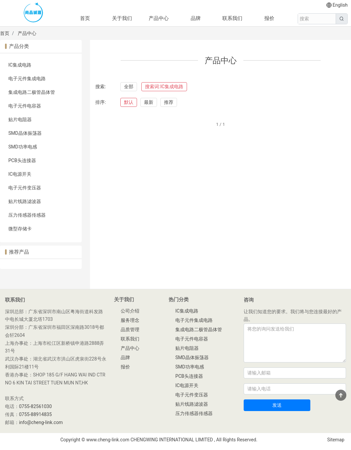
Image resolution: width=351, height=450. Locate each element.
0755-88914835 (35, 414)
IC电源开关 (19, 174)
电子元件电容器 (24, 106)
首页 (85, 18)
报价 (269, 18)
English (337, 5)
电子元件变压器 (24, 187)
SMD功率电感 (22, 146)
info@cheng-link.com (41, 422)
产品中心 (159, 18)
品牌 (196, 18)
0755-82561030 (35, 406)
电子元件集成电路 (27, 78)
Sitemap (335, 439)
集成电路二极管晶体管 (31, 92)
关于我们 (122, 18)
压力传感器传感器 (27, 215)
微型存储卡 (20, 228)
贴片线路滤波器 (24, 201)
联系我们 (232, 18)
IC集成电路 (19, 65)
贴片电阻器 (20, 119)
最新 (148, 102)
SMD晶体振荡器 (25, 133)
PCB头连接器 (22, 160)
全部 (128, 86)
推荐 (168, 102)
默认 (128, 102)
